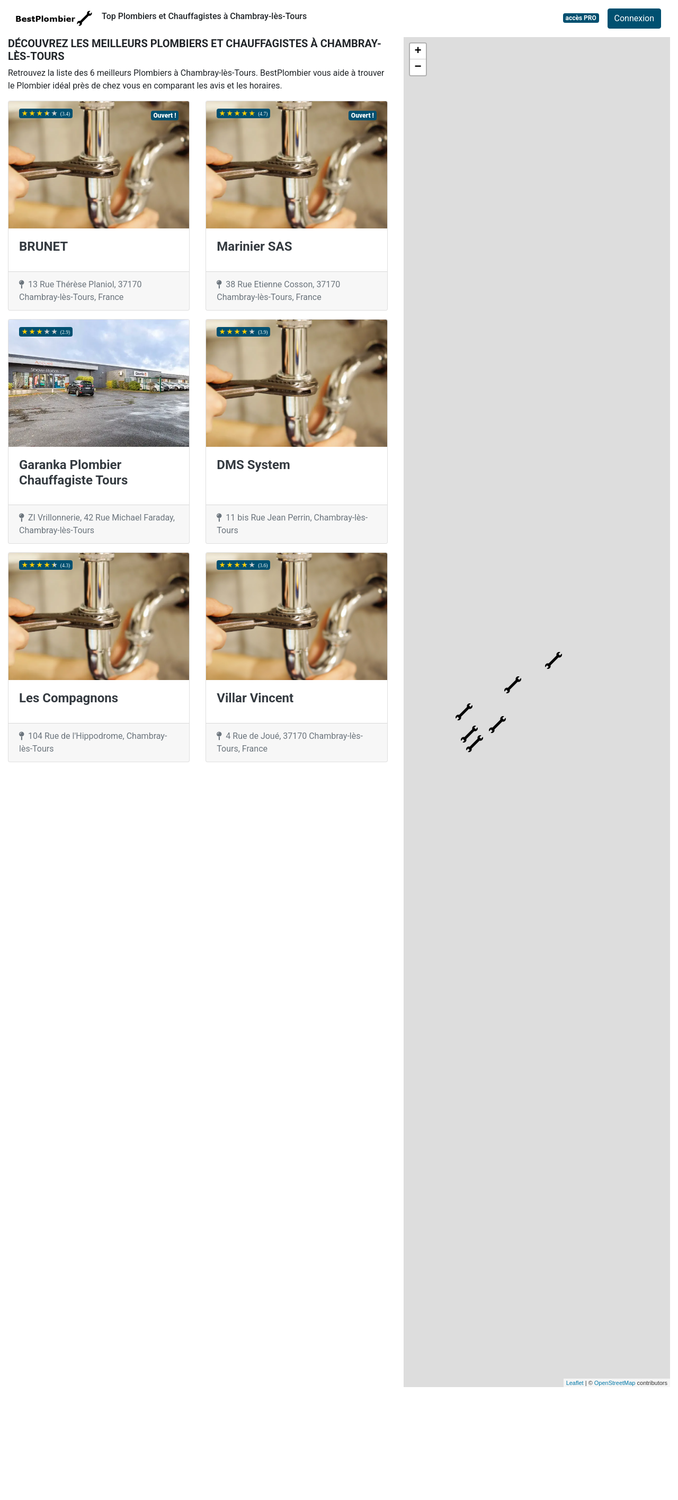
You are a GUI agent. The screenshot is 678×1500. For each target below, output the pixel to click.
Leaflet (575, 1383)
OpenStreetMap (615, 1383)
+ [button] (418, 51)
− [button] (418, 67)
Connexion (634, 18)
